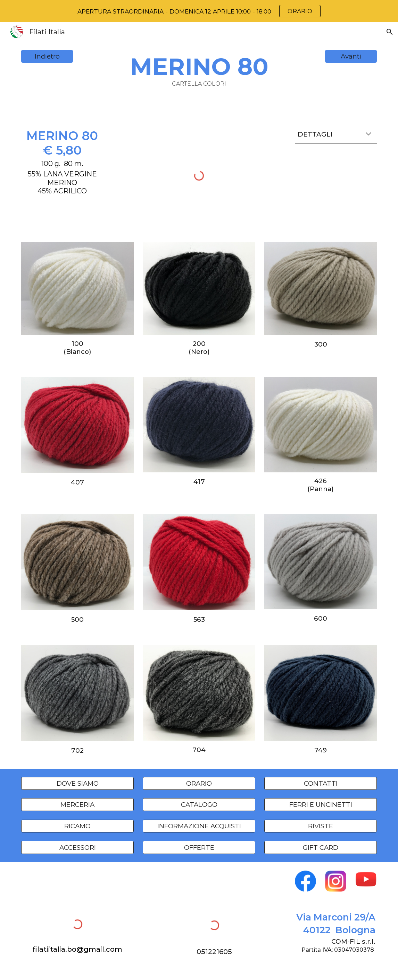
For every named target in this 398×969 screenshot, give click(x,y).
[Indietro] (47, 56)
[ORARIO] (199, 783)
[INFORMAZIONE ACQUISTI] (199, 825)
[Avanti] (350, 56)
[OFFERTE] (199, 847)
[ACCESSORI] (77, 847)
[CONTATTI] (320, 783)
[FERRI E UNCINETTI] (320, 804)
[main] (199, 70)
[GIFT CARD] (320, 847)
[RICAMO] (77, 825)
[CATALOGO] (199, 804)
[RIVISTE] (320, 825)
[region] (199, 11)
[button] (389, 32)
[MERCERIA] (77, 804)
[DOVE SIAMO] (77, 783)
